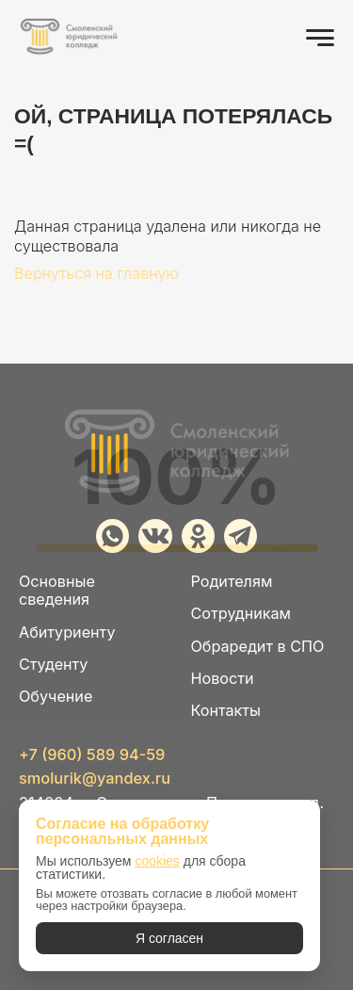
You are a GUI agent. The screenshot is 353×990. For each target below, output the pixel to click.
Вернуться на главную (96, 273)
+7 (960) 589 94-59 (92, 754)
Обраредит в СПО (258, 647)
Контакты (226, 711)
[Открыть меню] (320, 37)
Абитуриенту (67, 632)
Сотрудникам (241, 614)
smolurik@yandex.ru (94, 778)
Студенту (53, 665)
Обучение (55, 697)
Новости (222, 679)
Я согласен (169, 938)
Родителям (232, 582)
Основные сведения (57, 591)
